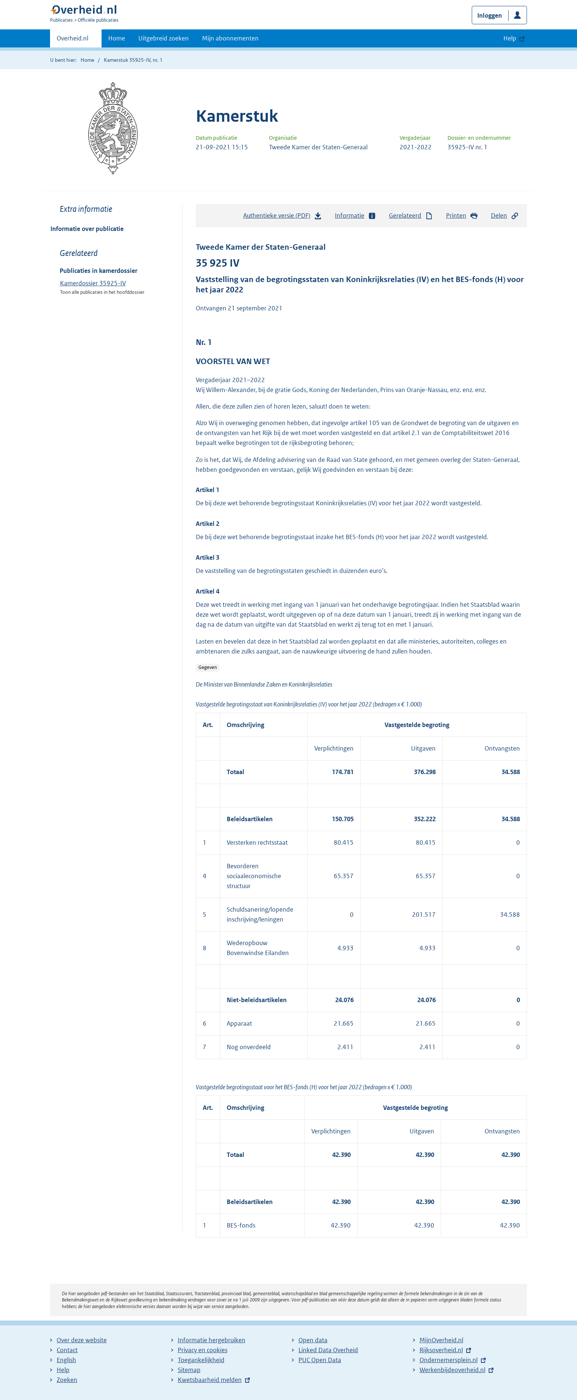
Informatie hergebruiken (211, 1340)
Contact (67, 1350)
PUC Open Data (319, 1360)
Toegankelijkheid (201, 1360)
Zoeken (67, 1380)
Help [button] (509, 38)
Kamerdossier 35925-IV (93, 283)
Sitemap (189, 1370)
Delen (505, 215)
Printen (462, 215)
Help (63, 1370)
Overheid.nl (72, 40)
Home (116, 38)
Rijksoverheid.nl (441, 1350)
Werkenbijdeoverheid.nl (452, 1370)
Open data (313, 1340)
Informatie (355, 215)
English (66, 1360)
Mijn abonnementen (230, 38)
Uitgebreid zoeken (163, 38)
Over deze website (82, 1340)
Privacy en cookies (202, 1350)
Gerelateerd (411, 215)
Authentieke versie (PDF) (282, 217)
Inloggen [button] (489, 15)
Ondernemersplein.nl (449, 1360)
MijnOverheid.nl (441, 1340)
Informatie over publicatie (87, 229)
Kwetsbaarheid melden (210, 1380)
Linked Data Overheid (328, 1350)
